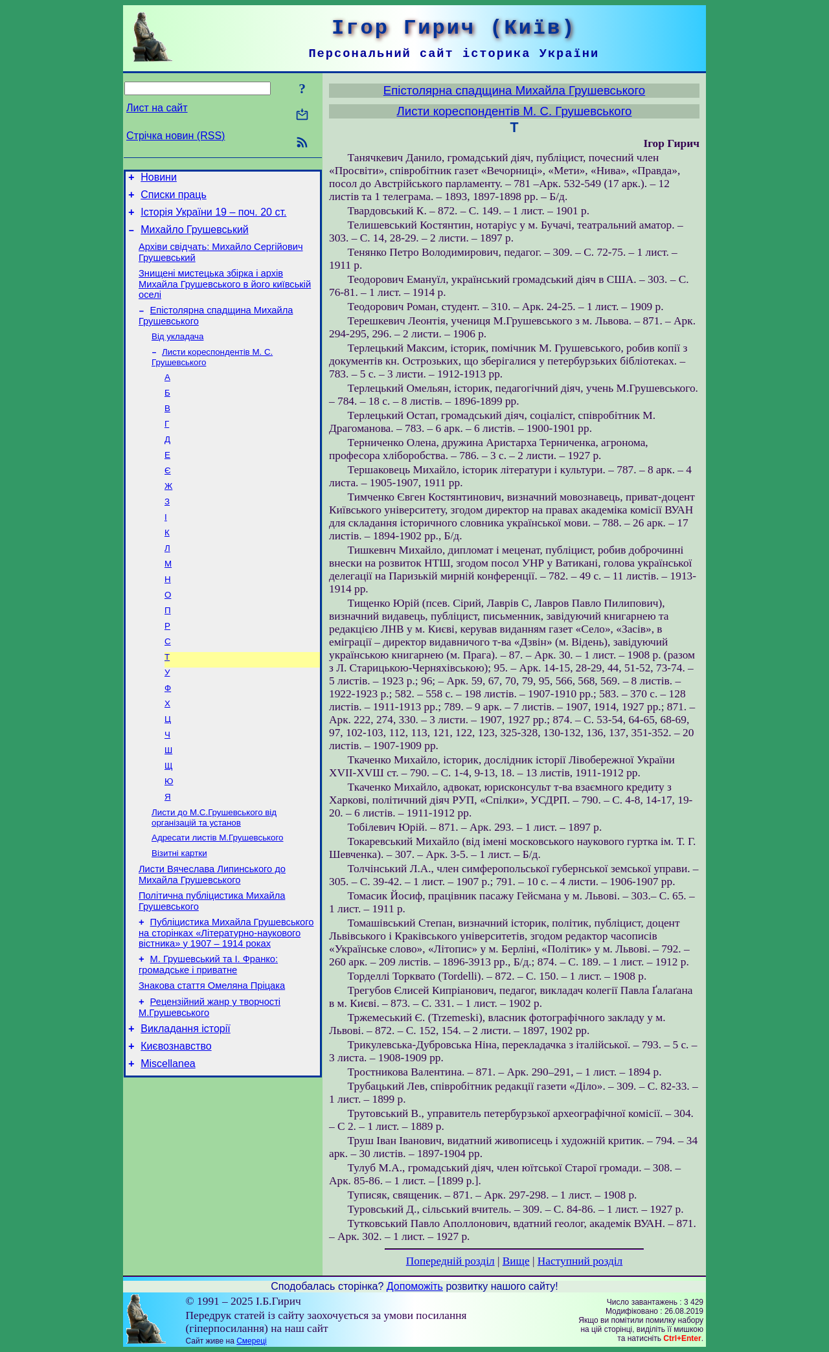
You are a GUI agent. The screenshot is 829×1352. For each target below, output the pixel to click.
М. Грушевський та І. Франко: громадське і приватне (208, 1028)
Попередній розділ (450, 1261)
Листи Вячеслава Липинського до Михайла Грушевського (212, 932)
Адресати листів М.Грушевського (217, 892)
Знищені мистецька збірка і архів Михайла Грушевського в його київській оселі (225, 295)
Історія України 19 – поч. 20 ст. (213, 217)
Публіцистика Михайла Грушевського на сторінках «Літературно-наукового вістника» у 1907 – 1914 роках (226, 995)
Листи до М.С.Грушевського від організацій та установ (214, 871)
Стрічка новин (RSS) (175, 135)
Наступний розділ (580, 1261)
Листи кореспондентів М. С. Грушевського (513, 111)
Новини (159, 179)
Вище (516, 1261)
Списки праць (174, 198)
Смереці (251, 1341)
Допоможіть (415, 1286)
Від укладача (177, 351)
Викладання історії (186, 1098)
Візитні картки (179, 909)
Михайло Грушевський (195, 237)
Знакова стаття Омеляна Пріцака (212, 1051)
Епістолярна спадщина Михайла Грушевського (514, 90)
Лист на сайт (157, 107)
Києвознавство (176, 1117)
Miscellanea (168, 1137)
